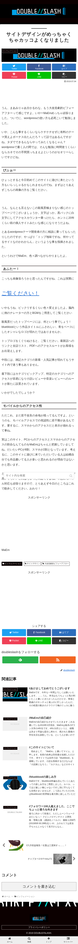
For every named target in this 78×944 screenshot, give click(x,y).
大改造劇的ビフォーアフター (57, 564)
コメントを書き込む (39, 886)
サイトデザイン (33, 564)
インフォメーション (13, 564)
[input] (39, 476)
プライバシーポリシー (39, 927)
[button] (71, 476)
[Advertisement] (39, 93)
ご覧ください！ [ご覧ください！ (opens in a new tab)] (20, 293)
